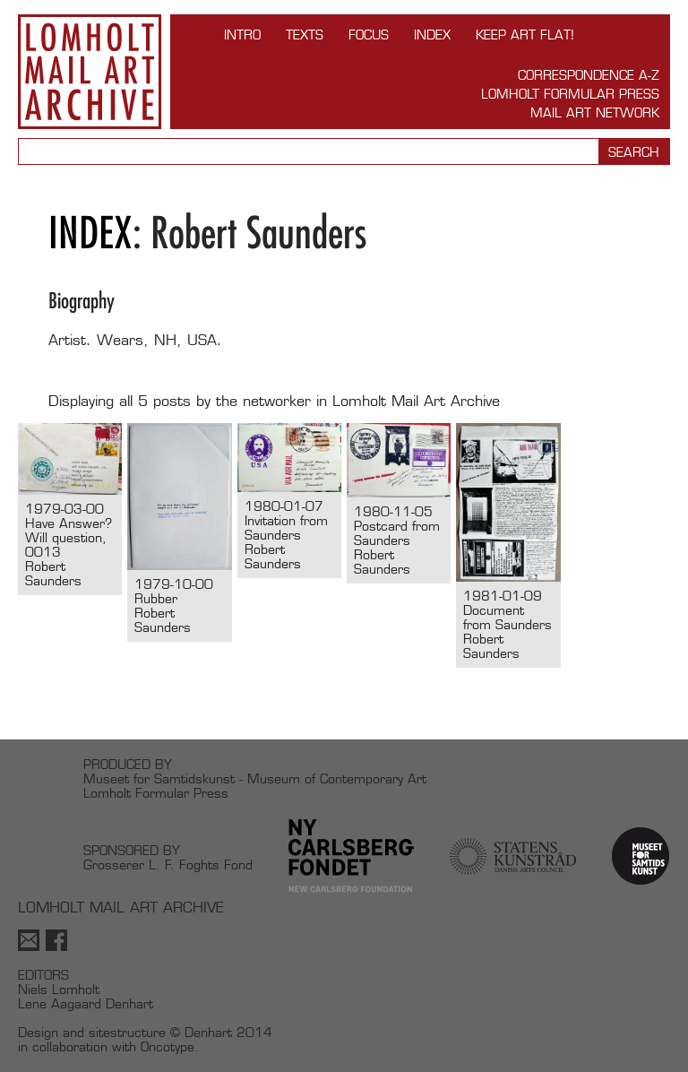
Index (432, 34)
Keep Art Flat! (525, 34)
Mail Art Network (594, 112)
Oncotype (167, 1046)
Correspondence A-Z (588, 74)
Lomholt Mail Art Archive (89, 71)
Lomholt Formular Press (570, 93)
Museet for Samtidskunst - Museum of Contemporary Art (254, 778)
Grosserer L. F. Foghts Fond (168, 864)
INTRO (242, 34)
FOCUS (368, 34)
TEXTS (304, 34)
